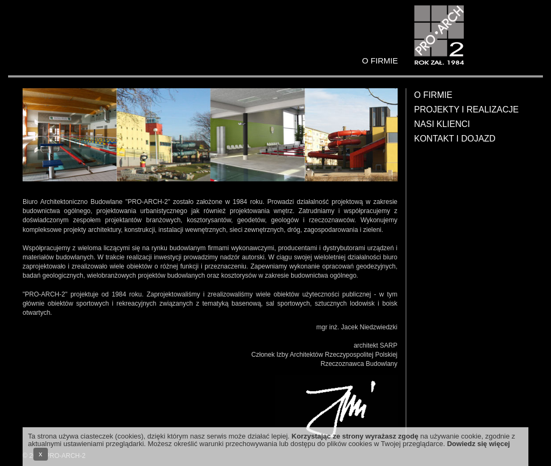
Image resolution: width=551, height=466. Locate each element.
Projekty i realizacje (466, 109)
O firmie (433, 95)
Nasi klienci (442, 124)
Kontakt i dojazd (455, 138)
